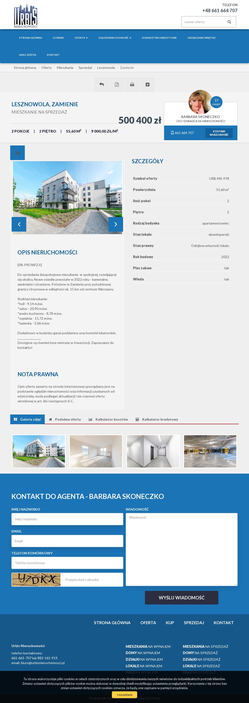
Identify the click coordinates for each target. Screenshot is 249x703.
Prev (19, 224)
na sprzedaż (205, 646)
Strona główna (30, 37)
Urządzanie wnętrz (201, 37)
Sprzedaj (194, 622)
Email (16, 531)
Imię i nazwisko (25, 509)
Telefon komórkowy (32, 553)
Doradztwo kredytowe (159, 37)
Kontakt (53, 54)
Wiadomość (137, 509)
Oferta (148, 622)
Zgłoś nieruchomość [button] (114, 37)
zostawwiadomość (219, 133)
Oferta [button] (81, 37)
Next (115, 224)
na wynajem (148, 646)
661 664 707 (182, 133)
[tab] (17, 152)
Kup (170, 622)
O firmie (58, 37)
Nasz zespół (27, 54)
